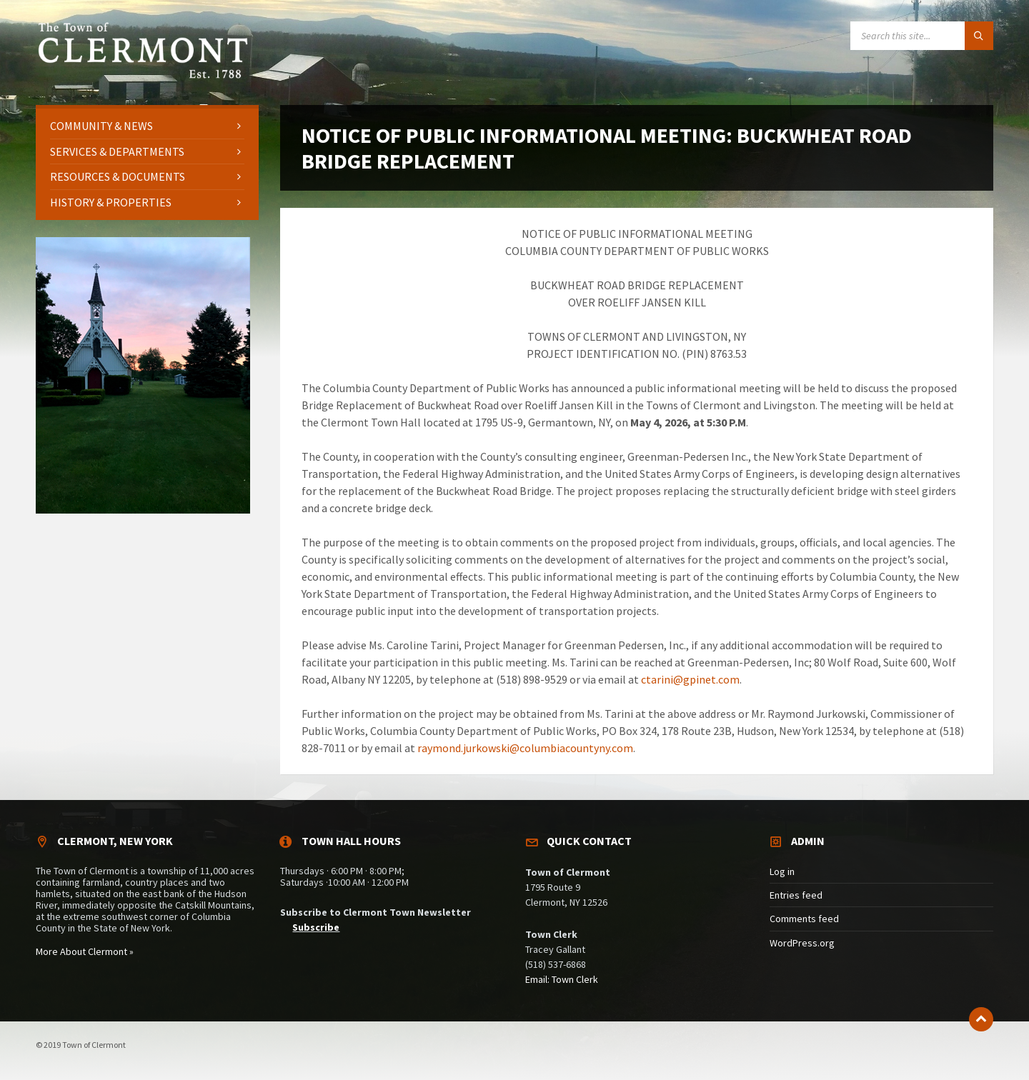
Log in (782, 871)
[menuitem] (147, 126)
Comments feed (804, 918)
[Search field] (921, 35)
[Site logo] (143, 76)
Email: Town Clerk (561, 979)
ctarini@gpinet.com (690, 679)
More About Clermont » (85, 951)
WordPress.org (802, 942)
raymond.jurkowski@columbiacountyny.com (525, 748)
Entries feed (796, 895)
